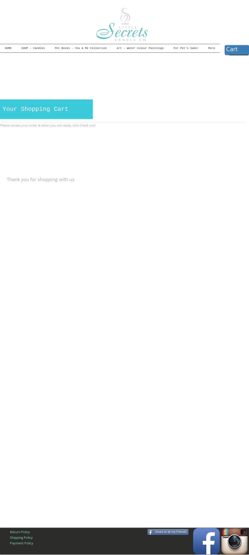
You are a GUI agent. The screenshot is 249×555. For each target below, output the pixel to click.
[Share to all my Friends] (168, 532)
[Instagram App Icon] (234, 541)
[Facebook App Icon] (206, 541)
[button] (236, 49)
